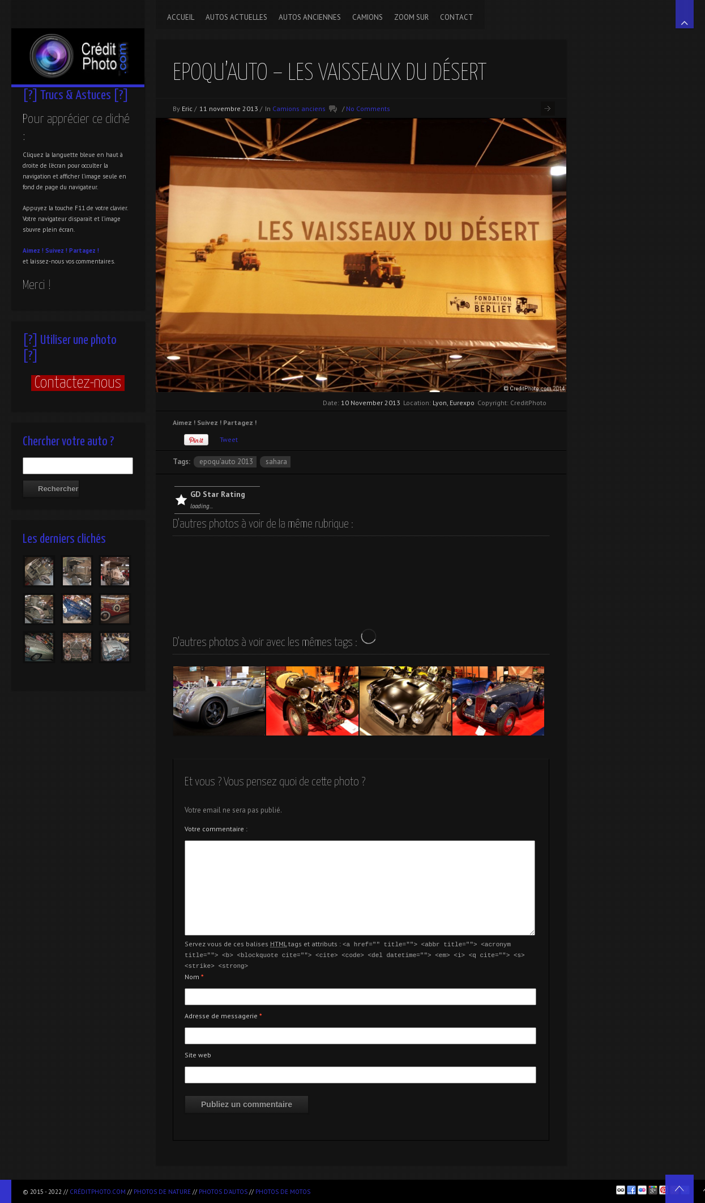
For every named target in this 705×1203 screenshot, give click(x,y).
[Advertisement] (447, 1189)
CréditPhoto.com (98, 1192)
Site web (198, 1053)
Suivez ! (56, 250)
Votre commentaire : (216, 828)
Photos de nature (162, 1192)
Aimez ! (33, 250)
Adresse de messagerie (223, 1014)
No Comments (368, 108)
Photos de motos (282, 1192)
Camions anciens (299, 108)
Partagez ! (84, 250)
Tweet (229, 439)
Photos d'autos (223, 1192)
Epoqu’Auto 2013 (226, 461)
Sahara (276, 461)
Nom (194, 975)
